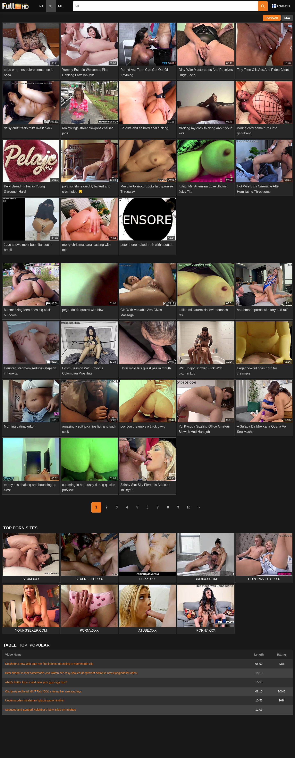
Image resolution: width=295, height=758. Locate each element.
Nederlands (15, 745)
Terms (173, 736)
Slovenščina (34, 745)
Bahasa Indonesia (200, 745)
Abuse (136, 736)
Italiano (167, 752)
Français (230, 752)
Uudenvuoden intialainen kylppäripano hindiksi (34, 700)
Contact (123, 736)
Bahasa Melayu (117, 752)
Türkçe (97, 752)
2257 (148, 736)
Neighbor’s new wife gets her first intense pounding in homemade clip (49, 663)
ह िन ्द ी (152, 752)
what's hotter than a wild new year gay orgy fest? (36, 682)
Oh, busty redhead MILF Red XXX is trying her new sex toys (43, 691)
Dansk (150, 745)
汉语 (243, 752)
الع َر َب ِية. (222, 745)
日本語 (124, 745)
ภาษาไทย (97, 745)
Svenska (54, 752)
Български (198, 752)
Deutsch (182, 752)
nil (41, 6)
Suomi (138, 745)
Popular (272, 17)
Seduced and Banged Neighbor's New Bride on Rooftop (40, 709)
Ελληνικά (164, 745)
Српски (70, 745)
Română (280, 745)
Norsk (83, 745)
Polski (267, 745)
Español (215, 752)
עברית (255, 745)
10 (188, 507)
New (287, 17)
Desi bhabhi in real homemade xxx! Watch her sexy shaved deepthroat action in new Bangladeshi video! (71, 673)
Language (281, 6)
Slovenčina (54, 745)
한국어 (111, 745)
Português (240, 745)
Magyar (136, 752)
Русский (70, 752)
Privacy (160, 736)
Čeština (179, 745)
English (84, 752)
